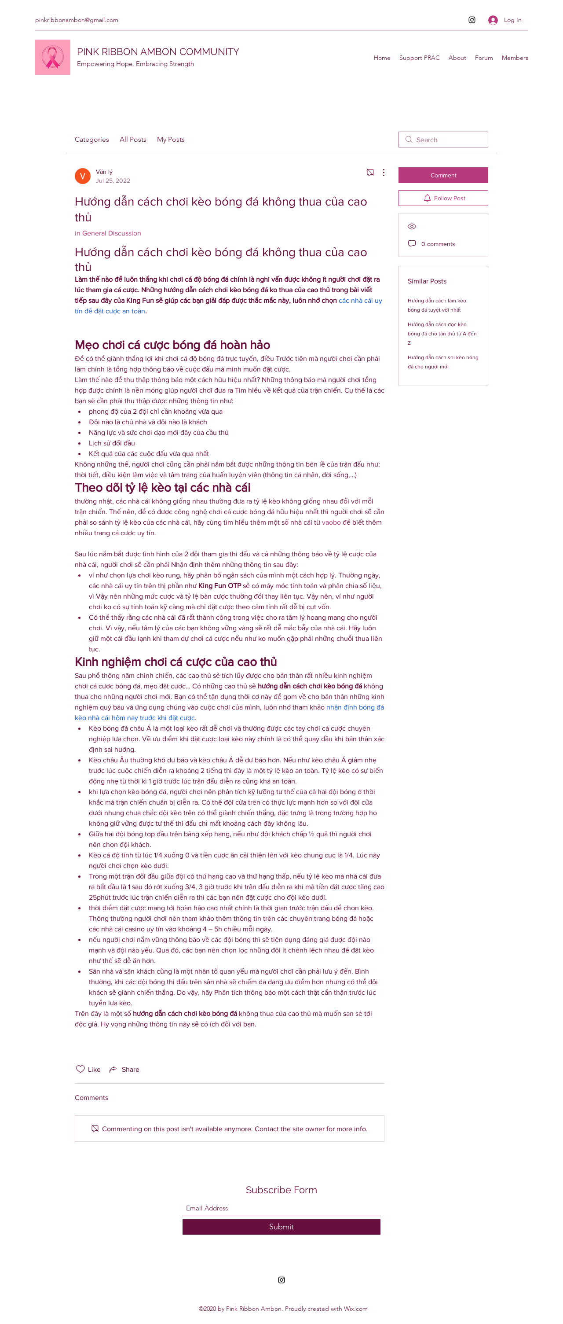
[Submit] (281, 1227)
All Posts (133, 139)
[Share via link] (123, 1069)
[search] (443, 139)
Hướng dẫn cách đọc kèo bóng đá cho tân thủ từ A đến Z (442, 333)
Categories (92, 139)
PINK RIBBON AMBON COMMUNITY (158, 51)
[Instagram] (472, 19)
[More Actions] (379, 172)
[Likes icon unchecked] (80, 1069)
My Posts (171, 139)
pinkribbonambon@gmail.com (76, 20)
